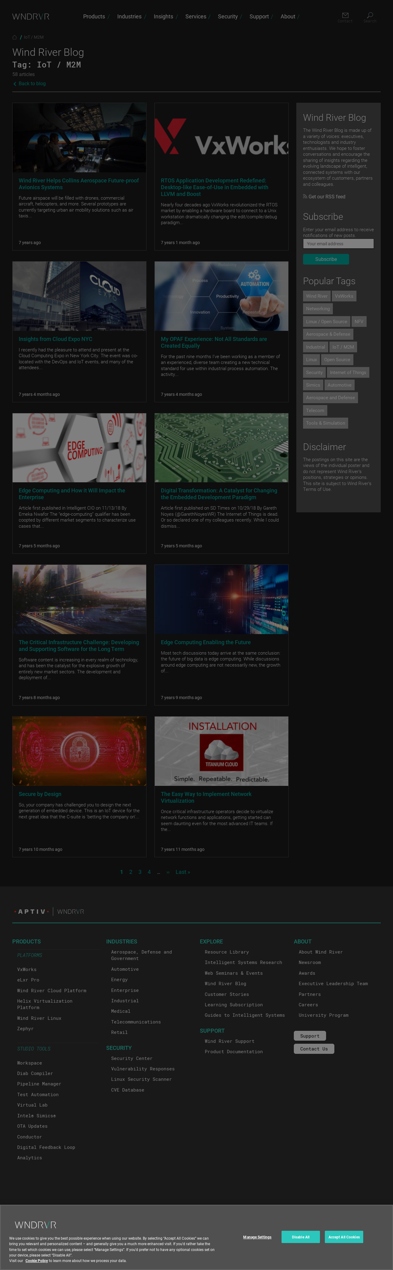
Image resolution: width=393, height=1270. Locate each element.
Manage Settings (257, 1243)
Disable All (300, 1243)
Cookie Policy (36, 1266)
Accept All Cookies (344, 1243)
